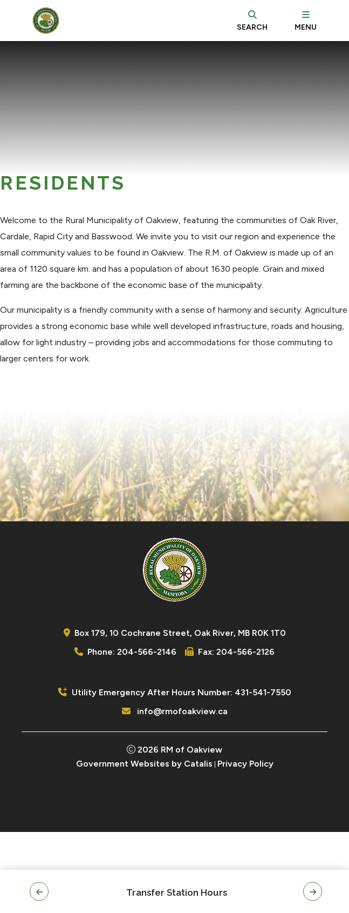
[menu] (305, 20)
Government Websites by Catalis (144, 845)
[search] (252, 20)
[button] (39, 891)
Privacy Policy (245, 845)
